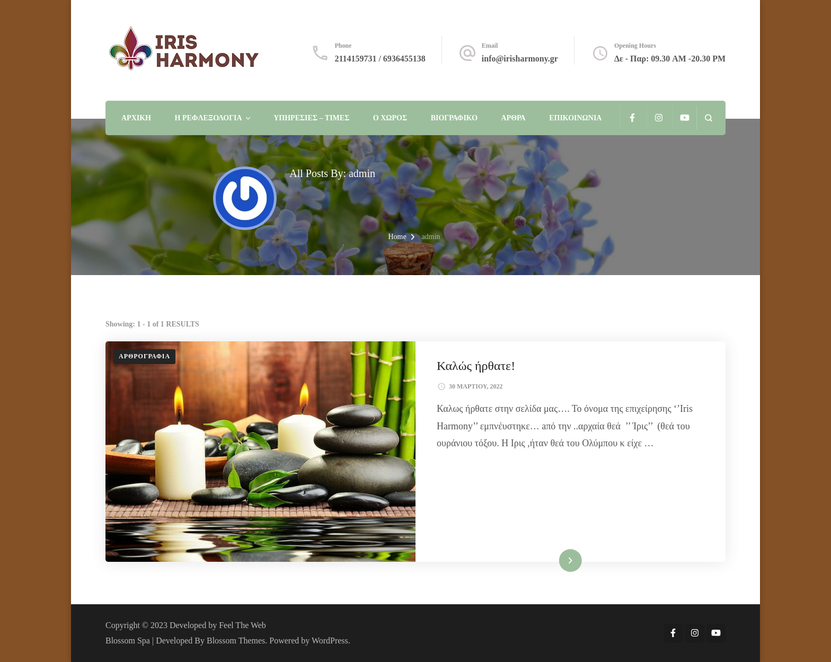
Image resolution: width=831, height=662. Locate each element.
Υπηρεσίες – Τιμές (311, 118)
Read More (554, 560)
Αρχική (136, 118)
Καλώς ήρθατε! (476, 366)
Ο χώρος (390, 118)
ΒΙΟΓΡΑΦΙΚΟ (454, 118)
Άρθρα (513, 118)
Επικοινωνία (575, 118)
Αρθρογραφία (144, 356)
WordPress (330, 640)
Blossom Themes (236, 640)
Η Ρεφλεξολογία (208, 118)
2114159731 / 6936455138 (379, 58)
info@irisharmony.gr (520, 58)
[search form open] (708, 118)
